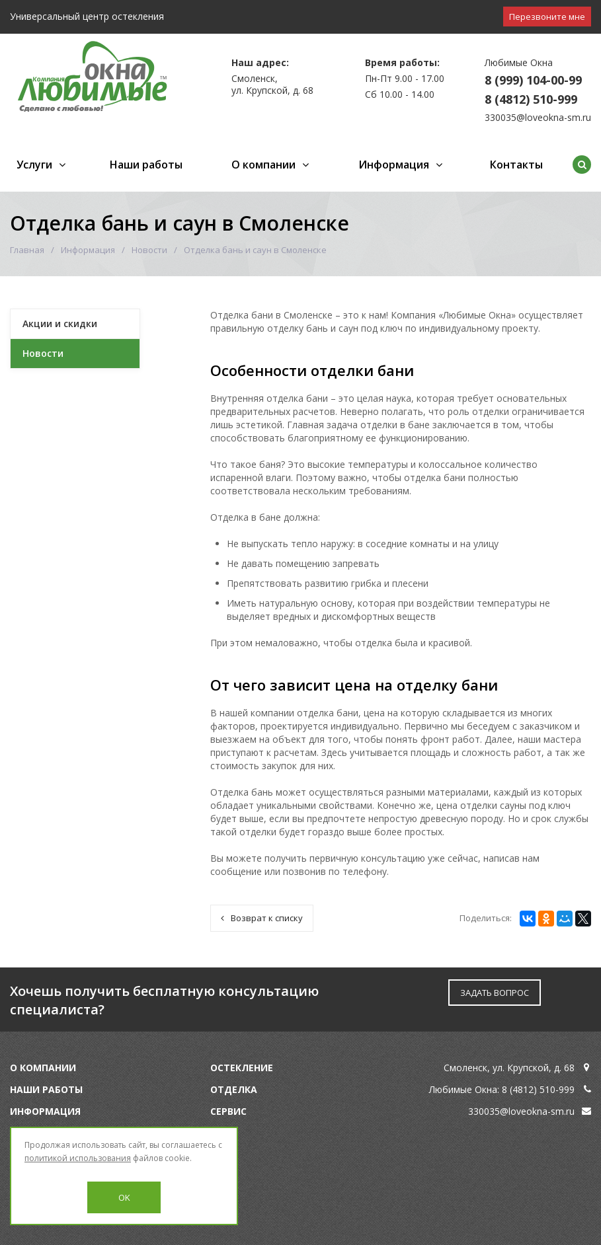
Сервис (228, 1111)
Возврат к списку (262, 918)
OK (124, 1197)
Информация (393, 164)
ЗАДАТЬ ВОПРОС (494, 993)
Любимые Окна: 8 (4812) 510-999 (502, 1089)
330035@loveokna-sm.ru (538, 117)
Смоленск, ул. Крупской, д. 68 (509, 1067)
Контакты (516, 164)
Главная (27, 250)
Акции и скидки (59, 323)
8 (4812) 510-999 (531, 99)
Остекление (241, 1067)
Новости (149, 250)
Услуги (34, 164)
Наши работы (146, 164)
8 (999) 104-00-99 (533, 80)
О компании (263, 164)
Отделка (233, 1089)
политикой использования (77, 1158)
